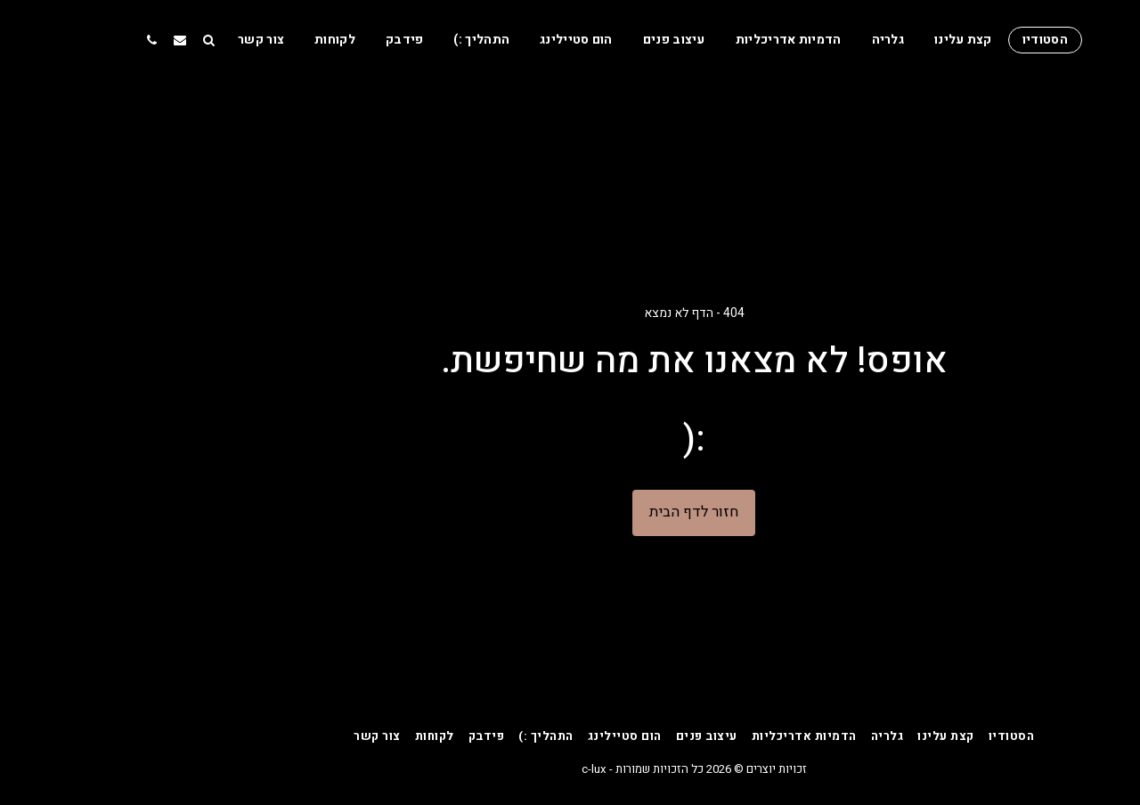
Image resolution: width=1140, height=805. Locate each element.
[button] (84, 39)
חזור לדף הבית (570, 512)
